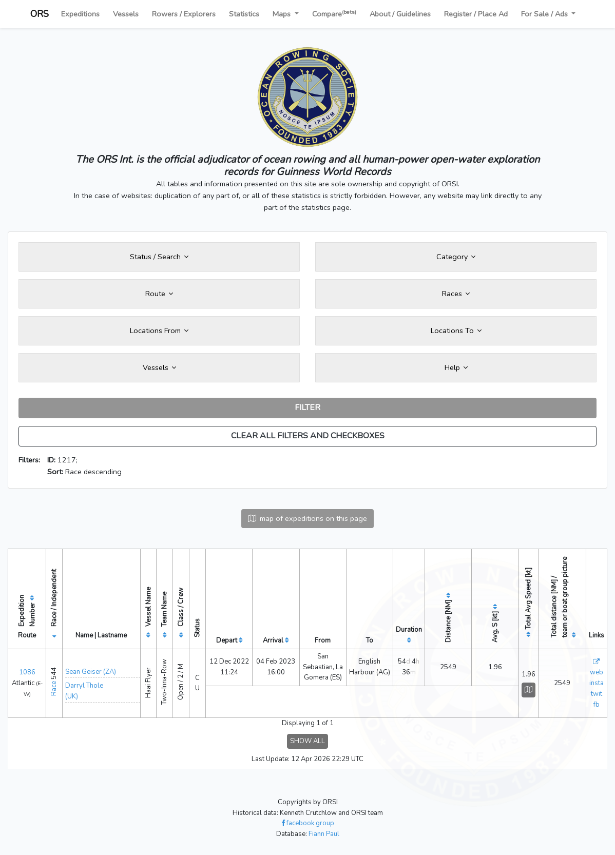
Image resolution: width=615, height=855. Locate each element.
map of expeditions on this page (307, 518)
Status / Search (159, 256)
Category (455, 256)
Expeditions (80, 14)
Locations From (159, 330)
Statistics (244, 14)
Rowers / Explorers (184, 14)
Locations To (456, 330)
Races (456, 293)
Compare (334, 13)
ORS (39, 14)
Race (54, 688)
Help (456, 367)
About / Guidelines (400, 14)
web (596, 672)
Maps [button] (283, 14)
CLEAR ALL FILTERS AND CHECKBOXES (308, 435)
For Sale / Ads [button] (545, 14)
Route (159, 293)
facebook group (307, 823)
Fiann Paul (324, 834)
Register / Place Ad (476, 14)
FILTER (307, 407)
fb (596, 704)
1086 (27, 672)
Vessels (126, 14)
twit (596, 693)
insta (596, 683)
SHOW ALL (307, 741)
